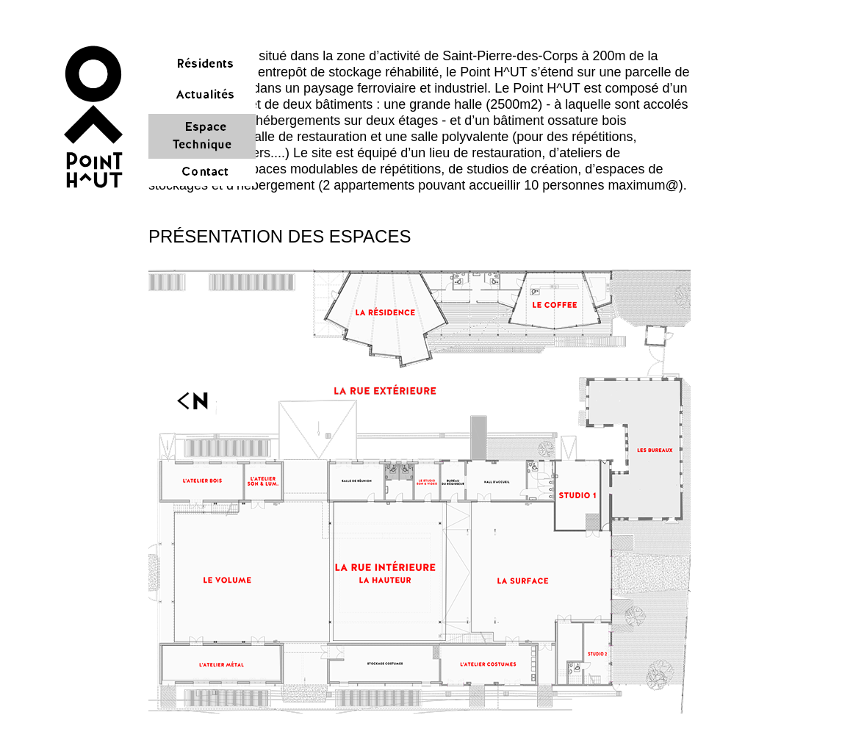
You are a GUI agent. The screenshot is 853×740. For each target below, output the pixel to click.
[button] (92, 117)
